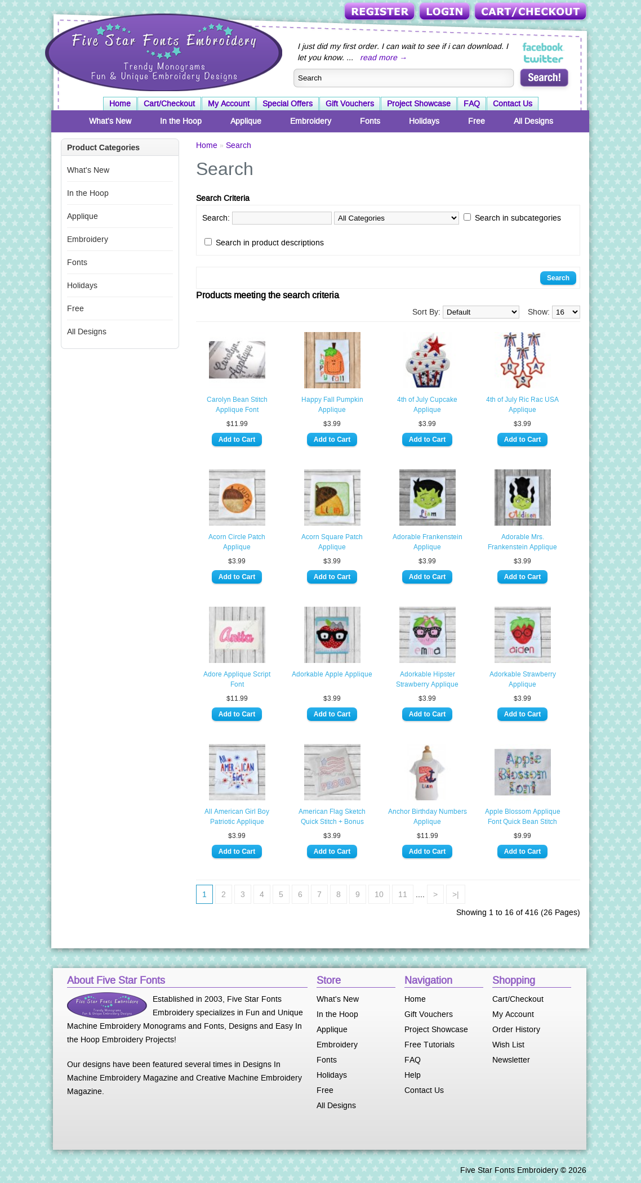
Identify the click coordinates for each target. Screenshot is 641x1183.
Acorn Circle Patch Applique (236, 542)
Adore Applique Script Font (236, 679)
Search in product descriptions (270, 242)
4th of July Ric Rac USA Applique (522, 405)
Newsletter (511, 1059)
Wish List (508, 1044)
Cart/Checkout (531, 12)
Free (476, 121)
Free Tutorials (429, 1044)
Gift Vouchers (350, 103)
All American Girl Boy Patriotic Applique (236, 817)
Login (445, 12)
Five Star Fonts (162, 51)
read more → (383, 57)
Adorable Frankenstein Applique (427, 542)
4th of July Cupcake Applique (427, 405)
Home (120, 103)
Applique (245, 121)
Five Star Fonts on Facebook (544, 47)
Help (412, 1074)
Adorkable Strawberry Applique (522, 679)
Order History (516, 1029)
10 (379, 894)
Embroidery (310, 121)
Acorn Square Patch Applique (332, 542)
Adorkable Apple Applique (332, 674)
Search (238, 145)
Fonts (370, 121)
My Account (229, 103)
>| (455, 894)
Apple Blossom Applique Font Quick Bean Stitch (522, 817)
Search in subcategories (518, 217)
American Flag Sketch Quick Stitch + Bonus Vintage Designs (332, 817)
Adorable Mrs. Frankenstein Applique (522, 542)
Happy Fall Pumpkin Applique (332, 405)
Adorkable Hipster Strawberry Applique (427, 679)
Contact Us (512, 103)
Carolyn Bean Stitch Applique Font (237, 405)
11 (402, 894)
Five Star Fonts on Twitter (544, 58)
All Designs (533, 121)
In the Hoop (181, 121)
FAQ (472, 103)
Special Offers (287, 103)
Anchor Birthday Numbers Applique (427, 817)
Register (380, 12)
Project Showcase (419, 103)
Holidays (424, 121)
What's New (110, 121)
